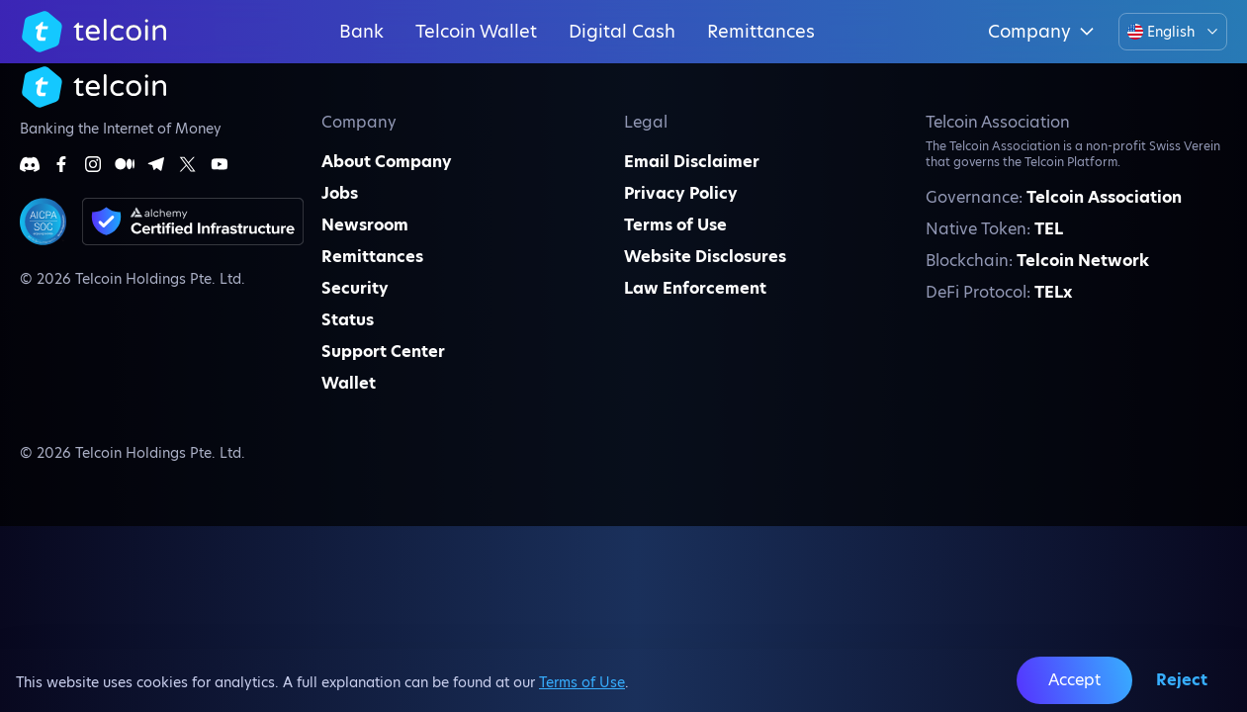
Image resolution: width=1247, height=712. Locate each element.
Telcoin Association (1104, 197)
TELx (1053, 292)
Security (355, 288)
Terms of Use (582, 682)
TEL (1048, 229)
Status (347, 320)
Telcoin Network (1083, 260)
